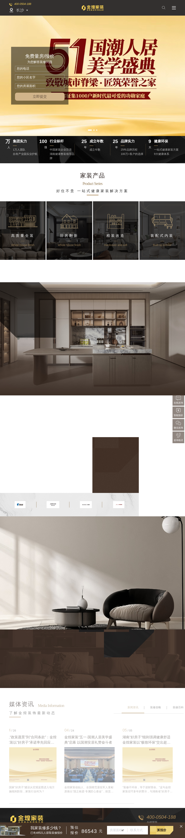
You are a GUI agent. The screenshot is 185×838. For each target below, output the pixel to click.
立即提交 (40, 97)
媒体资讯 (21, 704)
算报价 (161, 830)
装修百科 (178, 707)
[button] (90, 130)
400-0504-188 (22, 3)
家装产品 (92, 175)
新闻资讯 (132, 707)
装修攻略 (155, 707)
